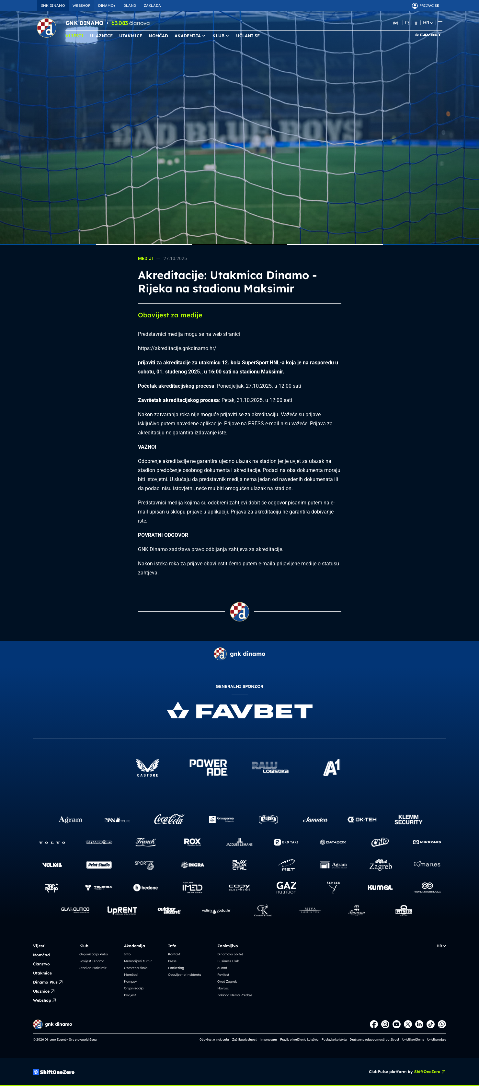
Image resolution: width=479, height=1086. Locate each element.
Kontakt (174, 954)
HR (428, 23)
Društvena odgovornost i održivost (374, 1039)
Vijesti (39, 945)
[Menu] (440, 23)
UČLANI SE (248, 35)
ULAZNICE (101, 35)
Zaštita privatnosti (244, 1039)
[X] (408, 1024)
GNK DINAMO (53, 5)
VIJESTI (74, 35)
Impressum (268, 1039)
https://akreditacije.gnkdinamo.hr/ (177, 348)
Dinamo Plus (48, 982)
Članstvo (41, 964)
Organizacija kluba (93, 954)
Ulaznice (44, 991)
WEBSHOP (81, 5)
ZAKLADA (152, 5)
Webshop (45, 1000)
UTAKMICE (130, 35)
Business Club (228, 961)
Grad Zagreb (227, 981)
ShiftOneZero (430, 1071)
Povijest (130, 995)
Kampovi (131, 981)
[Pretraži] (407, 23)
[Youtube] (397, 1024)
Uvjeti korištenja (413, 1039)
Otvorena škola (135, 968)
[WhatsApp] (442, 1024)
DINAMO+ (107, 5)
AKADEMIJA (190, 35)
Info (127, 954)
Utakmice (42, 973)
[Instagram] (385, 1024)
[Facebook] (374, 1024)
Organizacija (133, 988)
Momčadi (131, 975)
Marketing (176, 968)
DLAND (129, 5)
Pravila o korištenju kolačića (299, 1039)
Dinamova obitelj (230, 954)
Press (172, 961)
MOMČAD (158, 35)
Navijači (223, 988)
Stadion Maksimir (93, 968)
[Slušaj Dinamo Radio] (395, 23)
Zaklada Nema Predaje (234, 995)
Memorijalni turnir (138, 961)
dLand (222, 968)
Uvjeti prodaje (436, 1039)
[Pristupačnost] (416, 23)
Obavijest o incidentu (184, 975)
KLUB (221, 35)
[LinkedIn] (419, 1024)
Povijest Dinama (91, 961)
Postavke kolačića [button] (334, 1039)
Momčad (41, 954)
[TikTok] (431, 1024)
